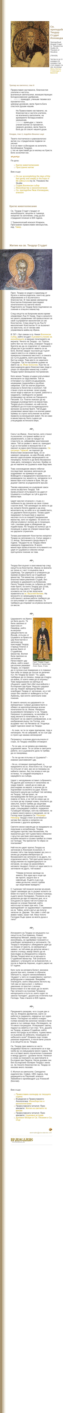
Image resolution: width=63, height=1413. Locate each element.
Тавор (18, 227)
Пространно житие (25, 167)
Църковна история (34, 1115)
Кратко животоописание (27, 165)
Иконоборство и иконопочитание (31, 188)
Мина (52, 69)
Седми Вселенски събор (27, 185)
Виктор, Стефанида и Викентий (55, 71)
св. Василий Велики (33, 593)
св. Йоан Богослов (29, 365)
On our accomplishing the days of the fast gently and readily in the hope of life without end (33, 178)
